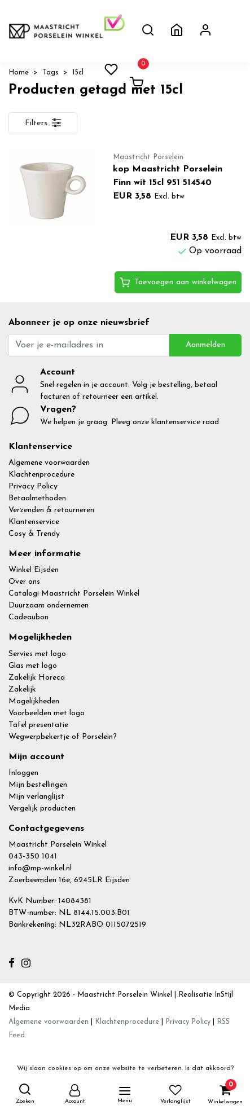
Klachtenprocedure (41, 474)
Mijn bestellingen (37, 785)
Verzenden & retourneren (51, 510)
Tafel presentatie (38, 725)
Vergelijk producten (42, 808)
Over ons (24, 582)
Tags (50, 72)
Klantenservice (33, 522)
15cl (78, 72)
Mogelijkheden (33, 701)
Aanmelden (205, 345)
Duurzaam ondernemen (48, 605)
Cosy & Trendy (34, 534)
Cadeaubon (28, 617)
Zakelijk (22, 689)
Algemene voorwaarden (49, 463)
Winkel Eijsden (33, 570)
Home (18, 72)
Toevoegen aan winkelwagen (178, 283)
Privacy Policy (33, 486)
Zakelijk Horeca (36, 677)
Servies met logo (37, 654)
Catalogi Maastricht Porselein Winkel (73, 593)
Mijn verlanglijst (36, 796)
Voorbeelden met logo (46, 713)
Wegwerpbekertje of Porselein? (62, 737)
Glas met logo (32, 666)
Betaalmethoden (37, 498)
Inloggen (23, 773)
